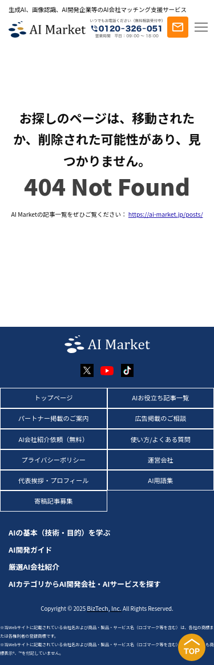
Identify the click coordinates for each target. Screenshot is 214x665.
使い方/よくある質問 (160, 439)
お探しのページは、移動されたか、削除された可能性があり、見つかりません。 (107, 138)
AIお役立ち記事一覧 (160, 397)
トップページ (53, 397)
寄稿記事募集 (53, 500)
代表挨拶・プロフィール (53, 480)
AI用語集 (160, 480)
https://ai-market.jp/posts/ (165, 214)
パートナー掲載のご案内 (53, 418)
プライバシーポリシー (54, 459)
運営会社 (160, 459)
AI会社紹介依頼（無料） (53, 439)
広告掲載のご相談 (160, 418)
